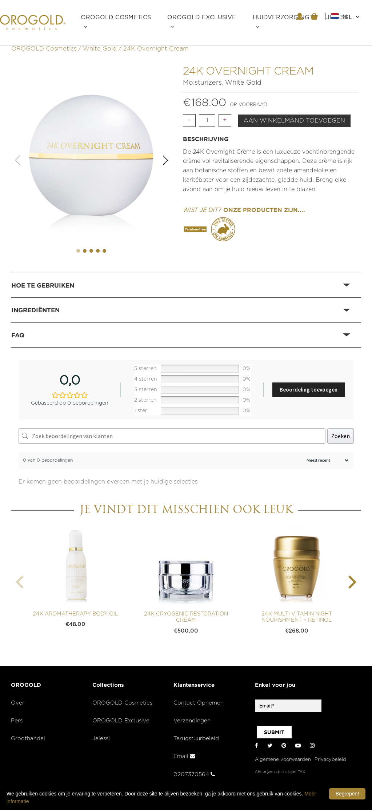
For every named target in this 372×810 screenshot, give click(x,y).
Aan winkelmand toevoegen (294, 121)
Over (17, 703)
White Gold (100, 49)
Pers (17, 720)
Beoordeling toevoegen (308, 389)
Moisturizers (202, 83)
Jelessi (101, 738)
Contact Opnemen (198, 703)
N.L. (351, 17)
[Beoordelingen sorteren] (326, 460)
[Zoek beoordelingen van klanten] (172, 436)
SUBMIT (274, 732)
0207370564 (194, 774)
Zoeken (340, 436)
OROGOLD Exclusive (201, 17)
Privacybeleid (330, 759)
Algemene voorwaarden (283, 759)
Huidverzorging (281, 17)
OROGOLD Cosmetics (116, 17)
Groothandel (28, 738)
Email (184, 756)
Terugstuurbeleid (196, 738)
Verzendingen (192, 720)
